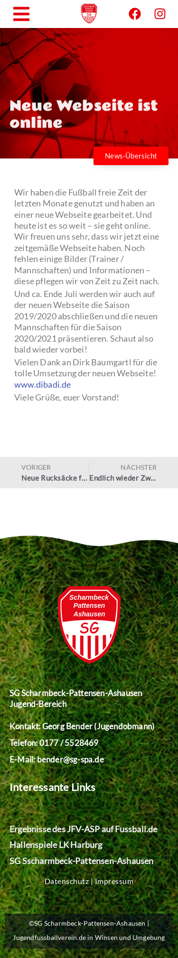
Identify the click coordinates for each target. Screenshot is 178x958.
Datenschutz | (70, 880)
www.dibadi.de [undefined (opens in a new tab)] (42, 384)
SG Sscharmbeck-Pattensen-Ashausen (81, 861)
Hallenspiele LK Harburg (56, 844)
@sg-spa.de (83, 759)
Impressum (114, 880)
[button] (21, 14)
